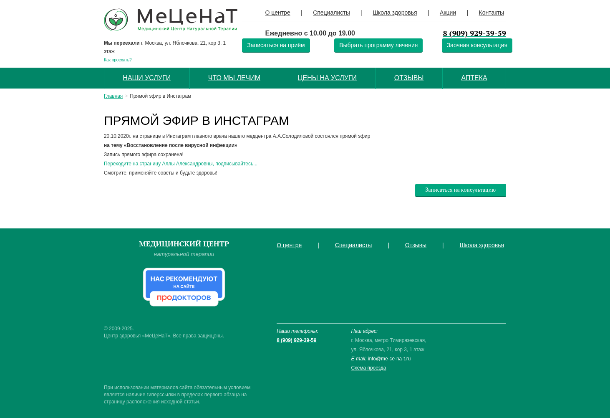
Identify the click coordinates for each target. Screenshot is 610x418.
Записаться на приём (276, 45)
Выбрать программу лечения (378, 45)
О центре (277, 12)
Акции (448, 12)
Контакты (491, 12)
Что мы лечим (234, 77)
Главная (113, 96)
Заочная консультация (477, 45)
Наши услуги (147, 77)
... (255, 164)
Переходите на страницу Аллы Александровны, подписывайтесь (178, 164)
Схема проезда (368, 368)
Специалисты (331, 12)
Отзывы (409, 77)
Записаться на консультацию (460, 189)
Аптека (474, 77)
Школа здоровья (395, 12)
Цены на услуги (327, 77)
